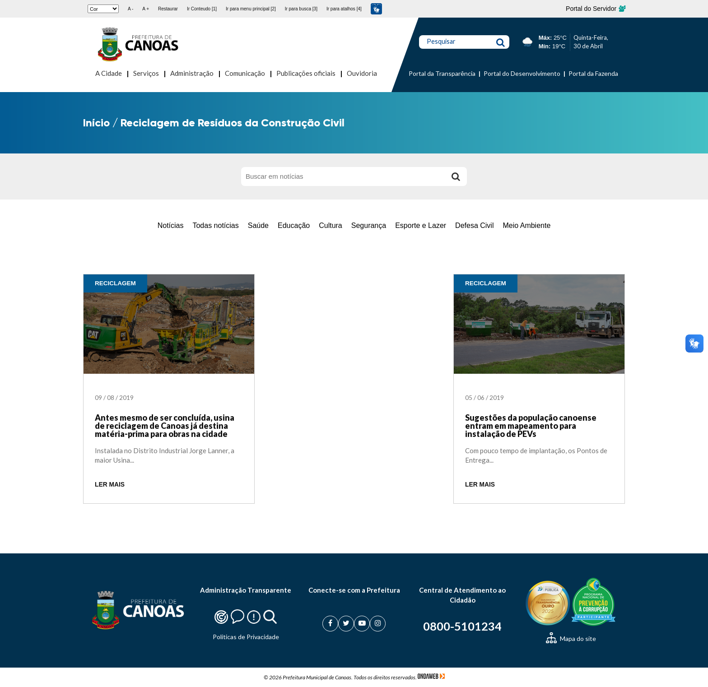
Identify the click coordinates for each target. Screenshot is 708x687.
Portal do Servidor (595, 8)
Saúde (258, 225)
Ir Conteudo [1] (202, 8)
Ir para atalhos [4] (344, 8)
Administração (192, 73)
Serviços (146, 73)
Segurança (368, 225)
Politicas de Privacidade (246, 637)
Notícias (171, 225)
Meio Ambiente (526, 225)
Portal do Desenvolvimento (522, 73)
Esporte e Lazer (420, 225)
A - (130, 8)
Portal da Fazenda (593, 73)
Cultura (330, 225)
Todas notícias (215, 225)
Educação (294, 225)
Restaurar (168, 8)
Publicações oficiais (305, 73)
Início (96, 122)
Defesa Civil (474, 225)
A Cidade (108, 73)
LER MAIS (110, 484)
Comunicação (245, 73)
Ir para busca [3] (301, 8)
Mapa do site (571, 638)
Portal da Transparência (442, 73)
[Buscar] (455, 176)
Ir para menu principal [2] (251, 8)
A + (145, 8)
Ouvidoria (362, 73)
